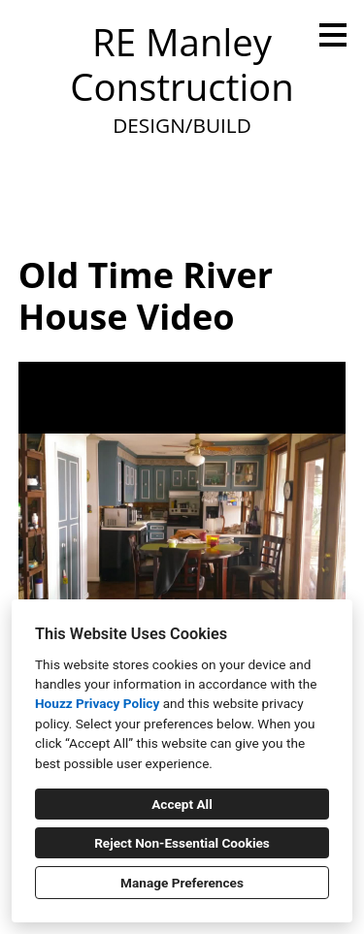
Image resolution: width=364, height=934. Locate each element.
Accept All (182, 804)
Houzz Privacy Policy (97, 703)
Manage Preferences (182, 882)
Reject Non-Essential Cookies (182, 843)
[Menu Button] (333, 35)
